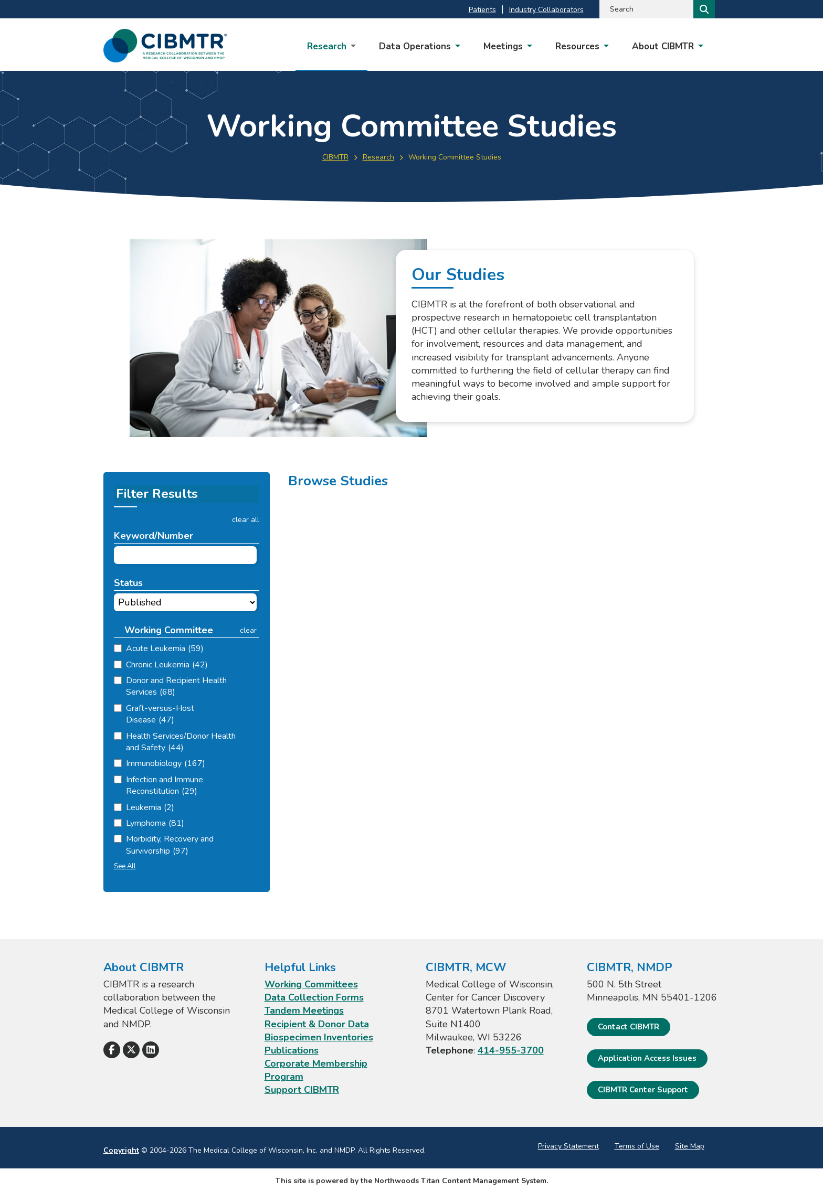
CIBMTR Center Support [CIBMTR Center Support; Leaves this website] (643, 1089)
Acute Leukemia (165, 648)
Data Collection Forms (314, 997)
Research (378, 157)
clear (248, 630)
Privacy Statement (568, 1146)
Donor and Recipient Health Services (176, 686)
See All (125, 866)
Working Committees (311, 984)
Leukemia (150, 807)
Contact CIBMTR (628, 1026)
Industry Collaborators (546, 10)
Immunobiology (165, 763)
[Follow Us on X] (131, 1049)
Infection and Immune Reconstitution (164, 785)
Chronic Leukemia (167, 665)
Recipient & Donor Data (317, 1023)
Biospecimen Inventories (319, 1037)
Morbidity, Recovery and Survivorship (170, 844)
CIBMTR (335, 157)
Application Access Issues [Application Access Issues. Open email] (647, 1058)
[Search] (703, 9)
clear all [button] (245, 520)
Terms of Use (637, 1146)
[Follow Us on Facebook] (111, 1049)
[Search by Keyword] (645, 9)
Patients (482, 10)
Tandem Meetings (304, 1010)
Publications (292, 1050)
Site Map (689, 1146)
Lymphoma (155, 823)
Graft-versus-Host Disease (160, 714)
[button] (171, 630)
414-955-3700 (511, 1050)
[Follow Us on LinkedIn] (150, 1049)
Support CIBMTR (302, 1089)
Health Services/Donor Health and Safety (181, 741)
